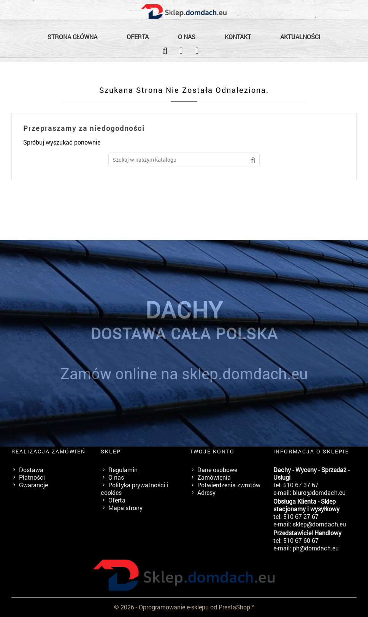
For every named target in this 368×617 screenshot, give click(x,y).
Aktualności (300, 37)
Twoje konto (212, 451)
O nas (186, 37)
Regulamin (123, 470)
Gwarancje (33, 485)
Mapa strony (125, 508)
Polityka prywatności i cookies (134, 488)
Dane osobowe (217, 470)
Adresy (206, 492)
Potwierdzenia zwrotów (228, 485)
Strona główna (72, 37)
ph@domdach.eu (316, 548)
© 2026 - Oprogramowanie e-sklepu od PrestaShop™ (184, 607)
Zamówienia (214, 477)
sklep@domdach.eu (319, 524)
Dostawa (31, 470)
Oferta (138, 37)
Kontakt (238, 37)
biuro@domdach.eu (319, 492)
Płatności (32, 477)
